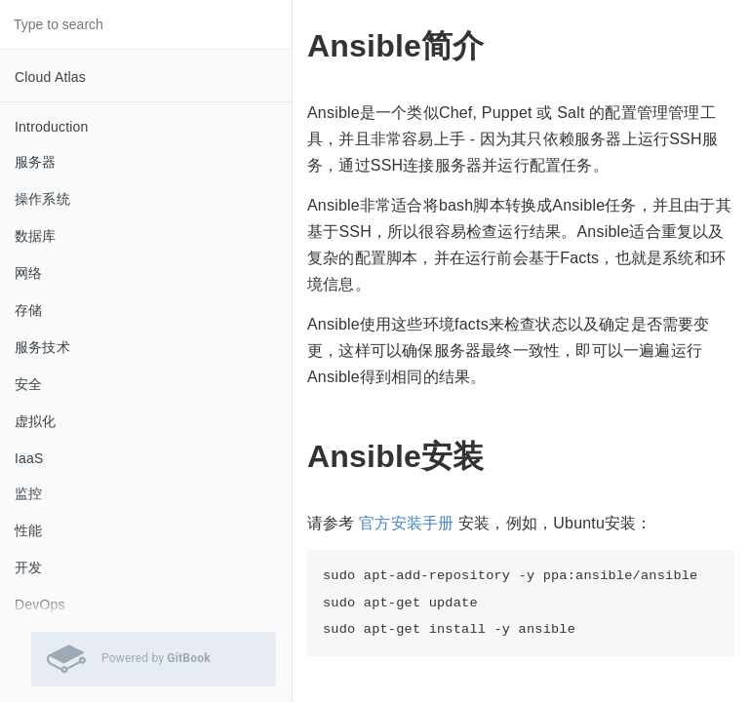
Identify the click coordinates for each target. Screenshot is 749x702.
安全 (28, 384)
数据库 (36, 236)
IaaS (29, 458)
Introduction (52, 127)
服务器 (36, 162)
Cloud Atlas (50, 77)
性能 (28, 530)
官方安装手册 (406, 523)
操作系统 (42, 199)
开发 (28, 567)
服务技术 (42, 347)
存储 (28, 310)
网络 (28, 273)
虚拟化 (36, 421)
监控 (28, 493)
